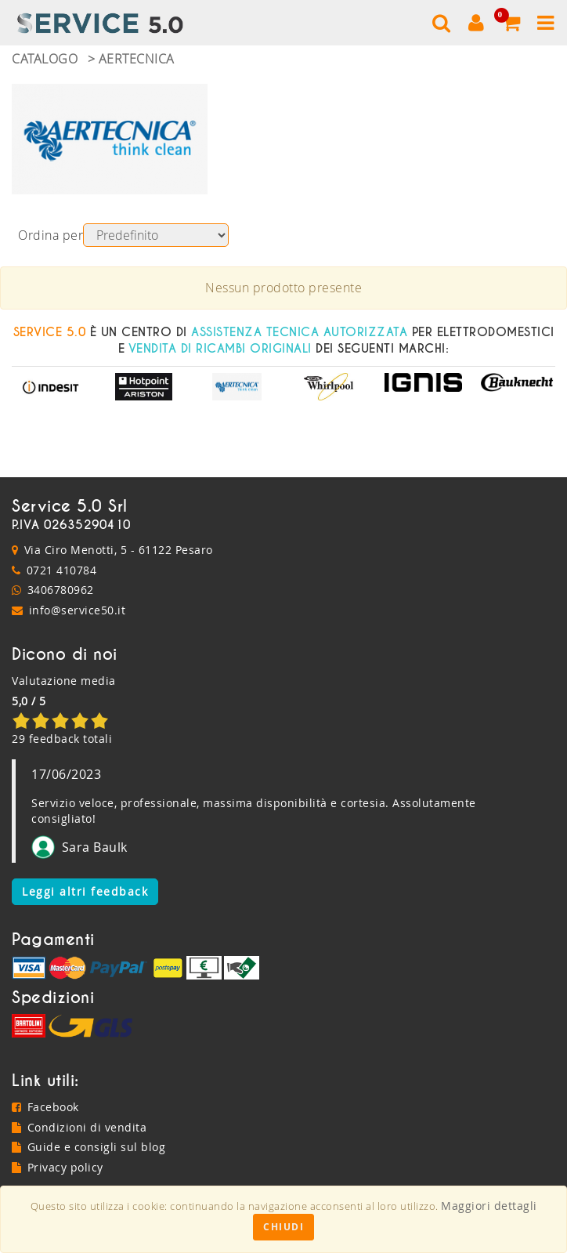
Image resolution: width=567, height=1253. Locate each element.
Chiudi (283, 1226)
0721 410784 (62, 570)
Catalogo (45, 58)
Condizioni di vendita (79, 1127)
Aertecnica (137, 58)
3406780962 (60, 589)
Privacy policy (57, 1167)
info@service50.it (77, 610)
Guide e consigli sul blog (88, 1146)
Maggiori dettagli (489, 1205)
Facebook (45, 1106)
